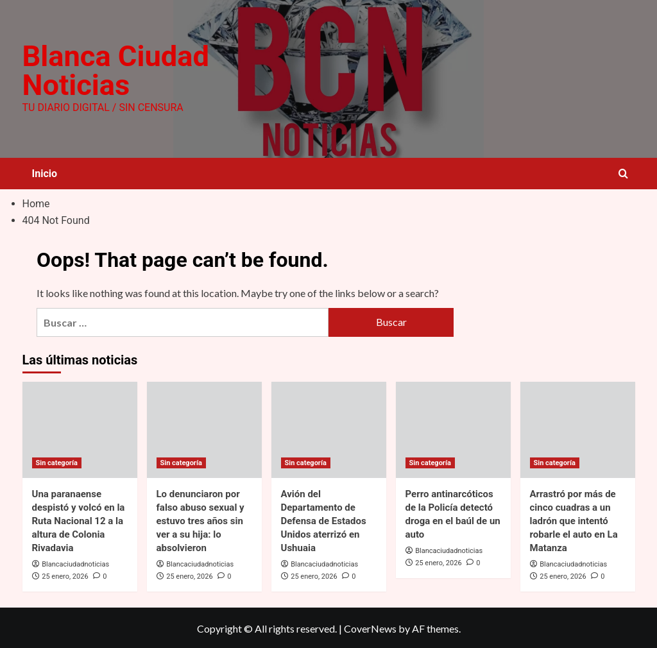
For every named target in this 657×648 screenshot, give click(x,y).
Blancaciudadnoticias (75, 562)
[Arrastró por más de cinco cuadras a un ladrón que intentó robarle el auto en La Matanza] (577, 428)
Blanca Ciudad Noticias (113, 70)
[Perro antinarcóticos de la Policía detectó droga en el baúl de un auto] (453, 428)
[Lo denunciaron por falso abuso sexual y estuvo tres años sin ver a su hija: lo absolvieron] (204, 428)
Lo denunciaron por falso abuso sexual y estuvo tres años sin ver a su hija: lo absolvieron (200, 519)
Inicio (44, 172)
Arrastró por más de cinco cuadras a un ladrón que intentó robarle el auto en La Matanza (574, 519)
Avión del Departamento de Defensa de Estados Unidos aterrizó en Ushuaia (323, 519)
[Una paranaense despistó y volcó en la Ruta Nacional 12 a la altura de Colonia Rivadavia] (79, 428)
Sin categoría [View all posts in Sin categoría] (57, 461)
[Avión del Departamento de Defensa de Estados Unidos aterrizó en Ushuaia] (328, 428)
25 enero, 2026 (65, 574)
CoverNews (370, 627)
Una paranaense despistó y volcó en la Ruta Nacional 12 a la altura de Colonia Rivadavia (78, 519)
